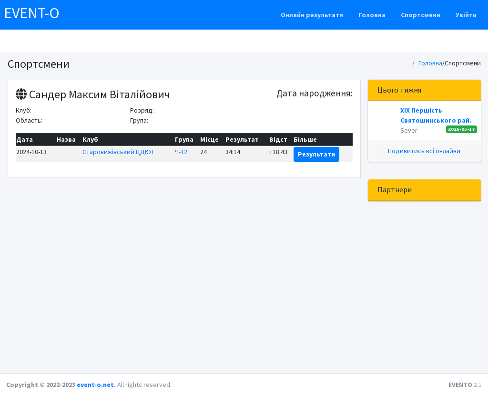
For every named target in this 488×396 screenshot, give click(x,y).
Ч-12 (181, 151)
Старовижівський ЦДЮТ (118, 151)
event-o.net (95, 384)
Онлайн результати (312, 14)
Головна (372, 14)
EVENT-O (32, 12)
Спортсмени (420, 14)
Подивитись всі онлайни (424, 150)
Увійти (466, 14)
